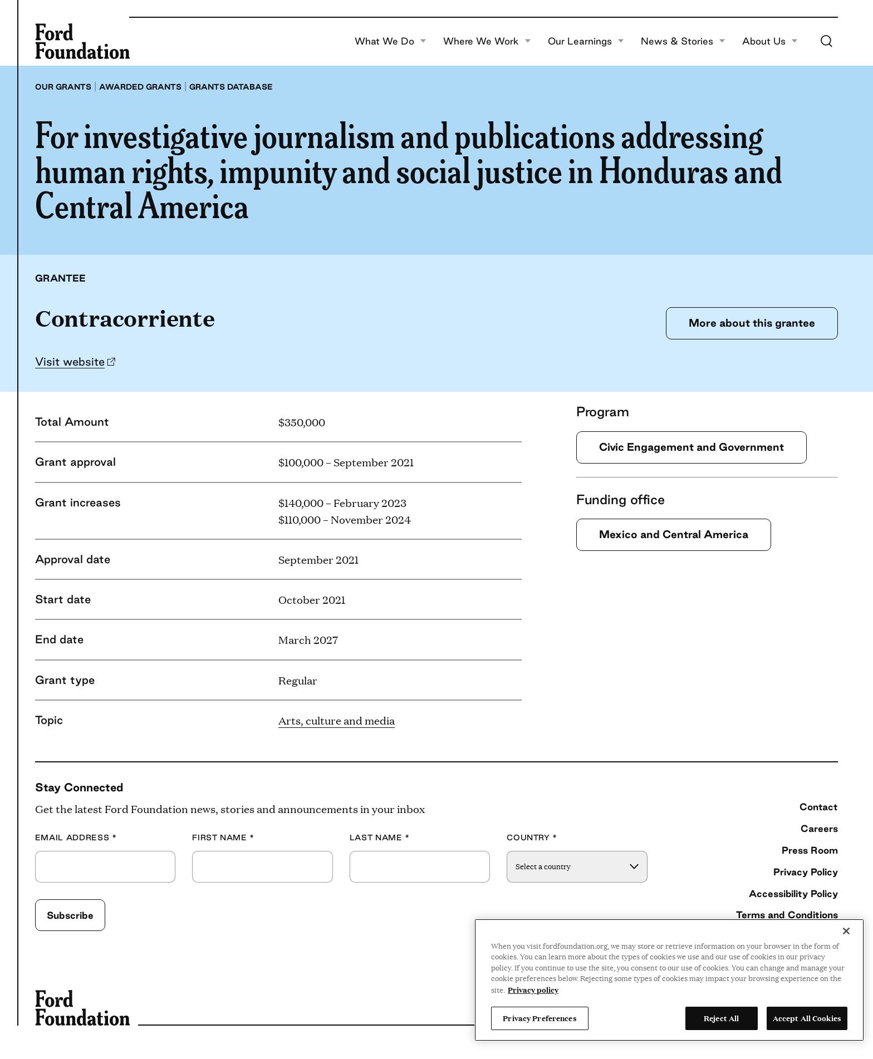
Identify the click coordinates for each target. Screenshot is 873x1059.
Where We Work (487, 41)
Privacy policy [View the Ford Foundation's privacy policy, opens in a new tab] (533, 989)
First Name (223, 838)
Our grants (63, 86)
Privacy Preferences (539, 1017)
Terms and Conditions (787, 914)
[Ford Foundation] (82, 41)
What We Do (390, 41)
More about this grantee (752, 323)
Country (532, 838)
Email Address (76, 838)
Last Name (380, 838)
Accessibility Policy (793, 893)
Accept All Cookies (807, 1017)
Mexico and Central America (673, 534)
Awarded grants (140, 86)
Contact (819, 806)
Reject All (721, 1017)
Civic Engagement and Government (691, 447)
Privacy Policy (805, 871)
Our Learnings (586, 41)
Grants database (231, 86)
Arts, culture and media (336, 720)
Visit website (70, 361)
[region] (669, 980)
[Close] (846, 931)
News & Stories (683, 41)
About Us (770, 41)
